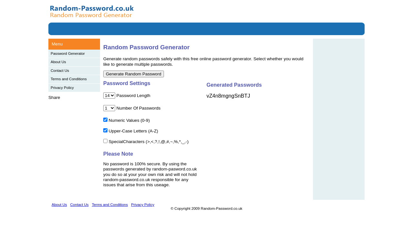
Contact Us (60, 70)
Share (54, 97)
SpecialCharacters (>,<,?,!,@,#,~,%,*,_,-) (149, 141)
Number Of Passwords (138, 108)
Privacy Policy (62, 88)
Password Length (133, 95)
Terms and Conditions (69, 79)
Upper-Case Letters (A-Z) (133, 131)
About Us (58, 62)
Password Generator (68, 53)
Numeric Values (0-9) (129, 120)
